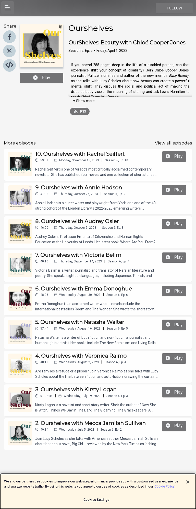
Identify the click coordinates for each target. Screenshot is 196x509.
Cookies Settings (96, 502)
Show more (83, 101)
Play (41, 77)
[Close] (187, 484)
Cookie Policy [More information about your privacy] (164, 489)
